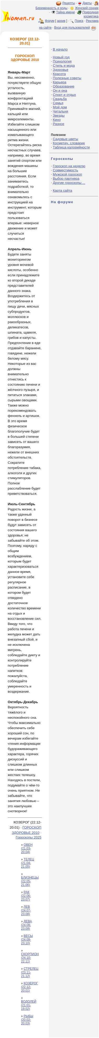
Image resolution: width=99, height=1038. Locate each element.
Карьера (59, 82)
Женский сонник (86, 8)
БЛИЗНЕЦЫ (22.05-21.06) (30, 881)
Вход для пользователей (75, 27)
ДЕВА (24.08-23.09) (26, 925)
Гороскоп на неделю (69, 166)
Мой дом (60, 107)
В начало (60, 49)
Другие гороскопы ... (69, 183)
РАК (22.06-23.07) (26, 895)
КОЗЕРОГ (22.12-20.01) (29, 986)
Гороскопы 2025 (28, 837)
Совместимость (65, 170)
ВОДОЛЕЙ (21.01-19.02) (28, 1005)
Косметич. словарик (69, 143)
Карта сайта (62, 190)
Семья (58, 103)
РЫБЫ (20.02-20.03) (27, 1019)
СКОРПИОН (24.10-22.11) (30, 957)
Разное (58, 124)
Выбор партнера (66, 178)
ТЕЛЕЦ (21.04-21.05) (27, 863)
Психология (62, 61)
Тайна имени (65, 12)
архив (61, 21)
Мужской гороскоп (67, 174)
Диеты (87, 3)
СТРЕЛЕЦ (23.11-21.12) (29, 972)
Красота (59, 74)
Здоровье (60, 70)
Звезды (58, 115)
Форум (49, 21)
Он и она (60, 90)
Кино (57, 120)
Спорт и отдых (64, 95)
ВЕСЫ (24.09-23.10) (27, 939)
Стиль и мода (64, 65)
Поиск (79, 21)
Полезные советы (67, 78)
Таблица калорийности (71, 147)
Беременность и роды (52, 8)
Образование (63, 86)
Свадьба (60, 99)
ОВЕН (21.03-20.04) (26, 848)
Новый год (61, 57)
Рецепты (68, 3)
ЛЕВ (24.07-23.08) (26, 910)
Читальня (60, 111)
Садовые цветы (65, 139)
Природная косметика (90, 14)
